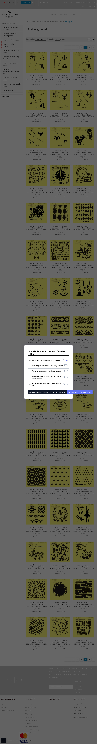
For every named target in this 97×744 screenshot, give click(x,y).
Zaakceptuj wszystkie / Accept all (78, 391)
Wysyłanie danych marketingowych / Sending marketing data (46, 378)
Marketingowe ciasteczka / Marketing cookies (46, 367)
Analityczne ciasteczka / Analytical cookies (45, 372)
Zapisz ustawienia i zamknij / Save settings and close (46, 391)
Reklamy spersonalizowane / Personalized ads (47, 384)
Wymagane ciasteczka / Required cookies (45, 361)
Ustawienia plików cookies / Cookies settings (45, 353)
